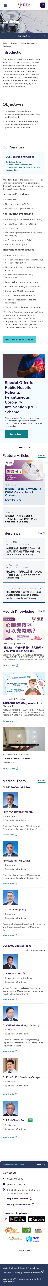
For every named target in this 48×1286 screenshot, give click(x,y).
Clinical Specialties (27, 43)
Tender (22, 1268)
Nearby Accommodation (19, 1204)
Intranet (14, 1268)
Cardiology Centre (13, 162)
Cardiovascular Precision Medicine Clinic (23, 167)
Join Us (5, 1268)
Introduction (24, 36)
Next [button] (44, 36)
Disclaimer (7, 1273)
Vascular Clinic (12, 170)
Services (14, 43)
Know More (16, 434)
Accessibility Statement (32, 1273)
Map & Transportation (18, 1198)
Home (5, 43)
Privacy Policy (33, 1268)
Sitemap (16, 1273)
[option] (24, 36)
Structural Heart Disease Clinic (19, 165)
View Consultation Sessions (19, 339)
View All (41, 455)
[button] (41, 1163)
